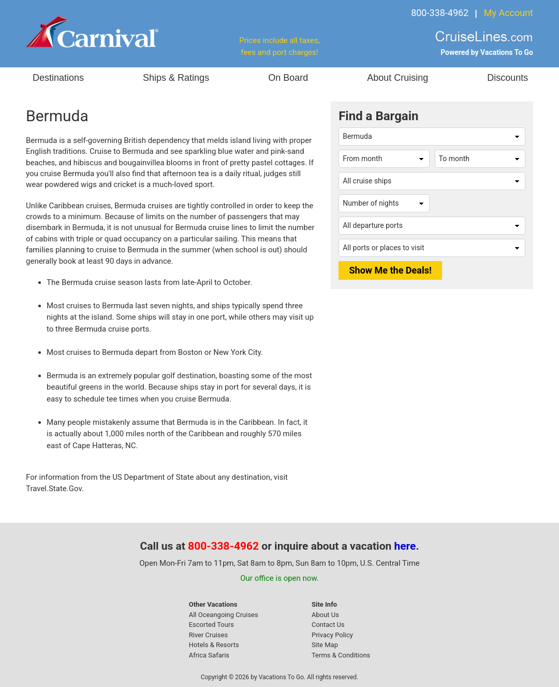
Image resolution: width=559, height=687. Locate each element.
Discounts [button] (507, 78)
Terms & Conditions (341, 655)
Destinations (58, 78)
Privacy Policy (332, 635)
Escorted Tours (211, 624)
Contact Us (328, 624)
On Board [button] (288, 78)
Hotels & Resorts (214, 645)
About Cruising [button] (397, 78)
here (405, 546)
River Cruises (208, 635)
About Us (325, 615)
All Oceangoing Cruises (223, 615)
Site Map (325, 645)
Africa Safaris (209, 655)
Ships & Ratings (176, 78)
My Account (508, 12)
